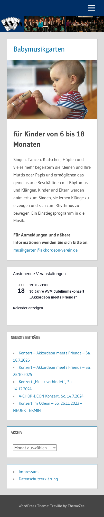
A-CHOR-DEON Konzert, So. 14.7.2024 (51, 396)
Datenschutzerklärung (38, 478)
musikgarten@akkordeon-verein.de (45, 250)
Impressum (29, 471)
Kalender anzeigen (28, 308)
